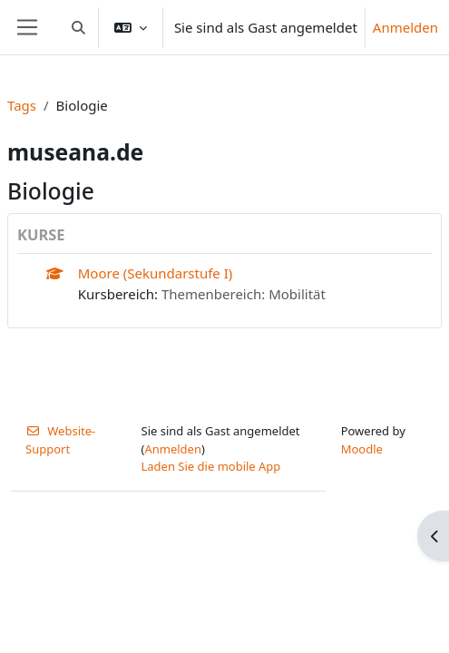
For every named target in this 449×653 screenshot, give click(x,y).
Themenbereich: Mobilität (243, 294)
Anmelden (405, 27)
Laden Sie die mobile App (211, 466)
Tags (21, 105)
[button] (78, 27)
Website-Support (60, 440)
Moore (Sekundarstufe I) (155, 273)
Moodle (362, 449)
